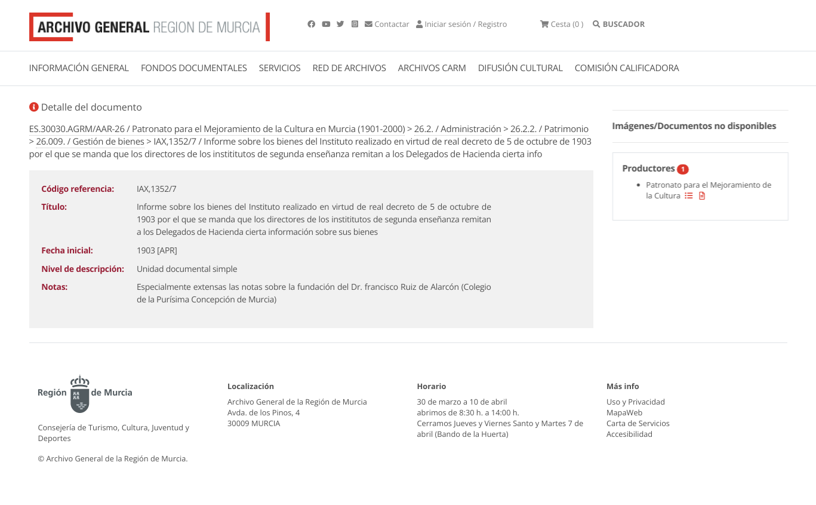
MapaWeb (624, 412)
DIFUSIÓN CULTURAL (520, 68)
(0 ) (561, 24)
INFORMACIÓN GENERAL (79, 68)
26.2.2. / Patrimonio (549, 129)
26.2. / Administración (457, 129)
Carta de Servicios (638, 423)
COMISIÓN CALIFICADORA (627, 68)
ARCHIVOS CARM (432, 68)
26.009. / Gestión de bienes (90, 142)
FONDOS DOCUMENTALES (194, 68)
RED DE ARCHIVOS (349, 68)
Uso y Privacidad (635, 401)
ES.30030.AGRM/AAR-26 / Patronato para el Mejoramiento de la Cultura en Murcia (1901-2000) (217, 129)
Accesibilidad (629, 434)
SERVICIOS (280, 68)
